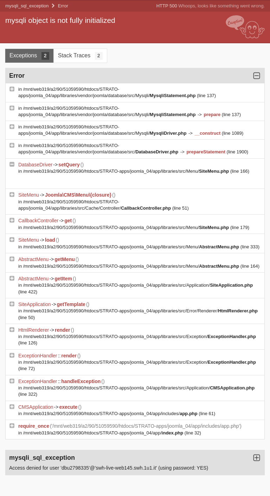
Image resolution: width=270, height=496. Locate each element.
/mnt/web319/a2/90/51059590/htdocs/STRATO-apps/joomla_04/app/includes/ (111, 413)
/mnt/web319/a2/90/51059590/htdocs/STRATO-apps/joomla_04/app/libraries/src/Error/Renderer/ (140, 310)
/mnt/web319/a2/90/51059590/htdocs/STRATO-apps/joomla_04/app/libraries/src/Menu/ (126, 171)
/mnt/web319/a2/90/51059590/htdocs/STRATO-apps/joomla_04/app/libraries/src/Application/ (138, 285)
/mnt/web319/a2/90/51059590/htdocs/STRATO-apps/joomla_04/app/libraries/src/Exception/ (139, 336)
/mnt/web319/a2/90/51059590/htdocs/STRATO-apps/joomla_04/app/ (104, 432)
